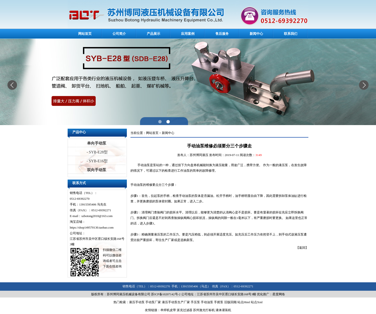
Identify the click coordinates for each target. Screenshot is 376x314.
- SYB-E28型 (97, 152)
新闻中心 (256, 34)
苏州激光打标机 (204, 310)
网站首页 (85, 34)
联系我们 (290, 34)
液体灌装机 (223, 310)
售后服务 (222, 34)
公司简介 (119, 34)
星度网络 (278, 294)
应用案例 (187, 34)
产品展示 (153, 34)
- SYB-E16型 (97, 161)
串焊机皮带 (168, 310)
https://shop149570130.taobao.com (92, 227)
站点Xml (257, 302)
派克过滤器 (184, 310)
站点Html (243, 302)
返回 (302, 247)
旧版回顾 (230, 302)
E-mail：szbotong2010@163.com (91, 216)
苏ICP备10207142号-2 (165, 294)
